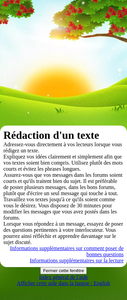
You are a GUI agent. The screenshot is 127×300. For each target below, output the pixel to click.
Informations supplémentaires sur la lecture (77, 260)
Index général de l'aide (63, 277)
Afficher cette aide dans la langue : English (63, 283)
